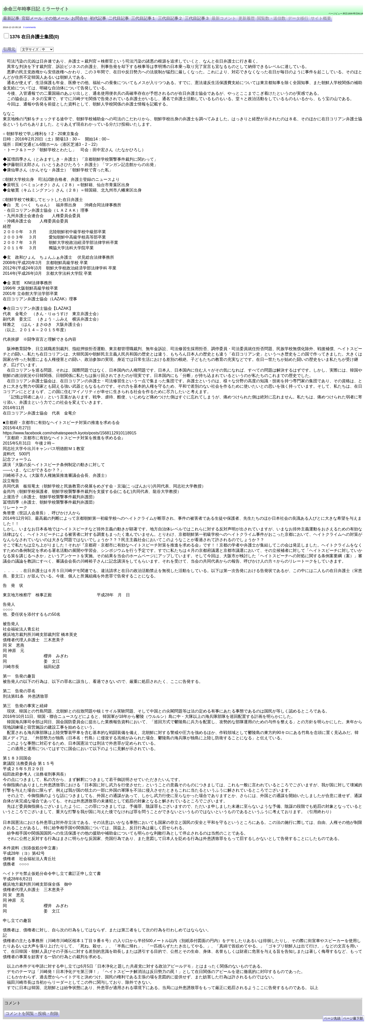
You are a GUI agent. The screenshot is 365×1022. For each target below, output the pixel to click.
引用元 (9, 49)
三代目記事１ (143, 18)
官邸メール (32, 18)
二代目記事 (118, 18)
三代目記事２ (170, 18)
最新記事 (11, 18)
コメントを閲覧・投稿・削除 (31, 1013)
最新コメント (224, 18)
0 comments (29, 27)
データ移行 (298, 18)
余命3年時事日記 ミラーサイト (88, 996)
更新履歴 (246, 18)
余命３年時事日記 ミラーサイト (54, 996)
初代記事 (98, 18)
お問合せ (79, 18)
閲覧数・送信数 (271, 18)
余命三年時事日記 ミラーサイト (36, 8)
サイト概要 (321, 18)
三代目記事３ (197, 18)
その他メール (56, 18)
